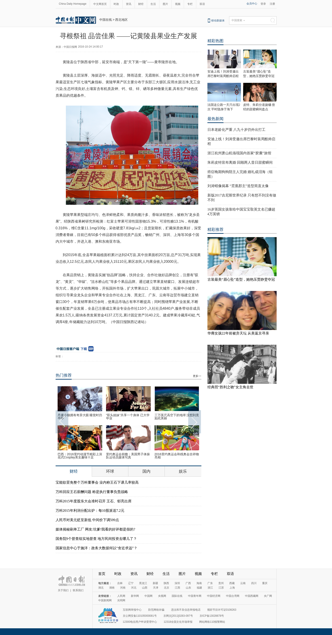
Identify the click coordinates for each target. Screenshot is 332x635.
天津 (155, 587)
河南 (122, 587)
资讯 (128, 4)
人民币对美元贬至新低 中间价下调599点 (87, 520)
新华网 (135, 595)
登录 (263, 3)
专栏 (190, 4)
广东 (210, 583)
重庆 (264, 583)
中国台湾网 (232, 595)
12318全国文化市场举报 (178, 621)
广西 (188, 583)
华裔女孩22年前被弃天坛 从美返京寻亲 (238, 333)
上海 (232, 587)
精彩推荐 (215, 229)
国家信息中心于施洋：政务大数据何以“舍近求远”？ (96, 548)
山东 (188, 587)
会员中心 (251, 3)
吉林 (120, 583)
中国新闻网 (105, 600)
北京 (166, 587)
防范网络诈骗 (156, 609)
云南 (243, 583)
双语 (202, 4)
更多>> (197, 376)
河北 (133, 587)
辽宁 (131, 583)
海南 (199, 583)
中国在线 (105, 19)
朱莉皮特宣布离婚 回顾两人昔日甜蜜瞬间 (240, 162)
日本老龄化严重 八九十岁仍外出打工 (236, 130)
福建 (199, 587)
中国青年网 (194, 595)
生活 (153, 4)
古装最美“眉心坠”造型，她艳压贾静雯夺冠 (241, 279)
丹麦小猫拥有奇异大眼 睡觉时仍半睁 (80, 417)
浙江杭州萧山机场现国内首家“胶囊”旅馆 (239, 153)
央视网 (162, 595)
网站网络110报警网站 (212, 621)
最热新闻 (215, 119)
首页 (101, 574)
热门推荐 (64, 375)
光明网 (121, 600)
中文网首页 (100, 4)
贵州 (221, 583)
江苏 (221, 587)
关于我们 (63, 590)
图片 (165, 4)
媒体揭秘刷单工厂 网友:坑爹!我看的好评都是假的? (95, 529)
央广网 (268, 595)
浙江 (210, 587)
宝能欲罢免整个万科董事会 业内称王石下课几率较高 (97, 482)
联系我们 (78, 590)
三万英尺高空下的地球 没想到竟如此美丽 (177, 417)
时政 (116, 4)
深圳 (177, 583)
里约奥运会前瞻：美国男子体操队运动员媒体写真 (128, 456)
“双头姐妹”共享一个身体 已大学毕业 (128, 417)
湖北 (101, 587)
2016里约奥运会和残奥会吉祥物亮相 (177, 456)
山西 (144, 587)
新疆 (155, 583)
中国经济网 (213, 595)
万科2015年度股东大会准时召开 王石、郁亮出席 (94, 501)
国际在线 (177, 595)
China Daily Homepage (72, 3)
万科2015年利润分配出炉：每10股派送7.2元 (90, 510)
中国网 (148, 595)
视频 (177, 4)
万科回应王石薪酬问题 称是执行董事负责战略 (92, 492)
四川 (254, 583)
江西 (177, 587)
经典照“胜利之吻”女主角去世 (230, 387)
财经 (141, 4)
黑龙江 (143, 583)
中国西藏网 (251, 595)
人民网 (121, 595)
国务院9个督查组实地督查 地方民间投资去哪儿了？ (96, 539)
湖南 (112, 587)
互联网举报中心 (132, 609)
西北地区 (121, 19)
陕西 (166, 583)
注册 (272, 3)
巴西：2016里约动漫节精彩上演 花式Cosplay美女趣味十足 (80, 456)
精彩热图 (215, 41)
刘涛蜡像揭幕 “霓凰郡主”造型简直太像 (238, 186)
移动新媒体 (218, 20)
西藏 (232, 583)
